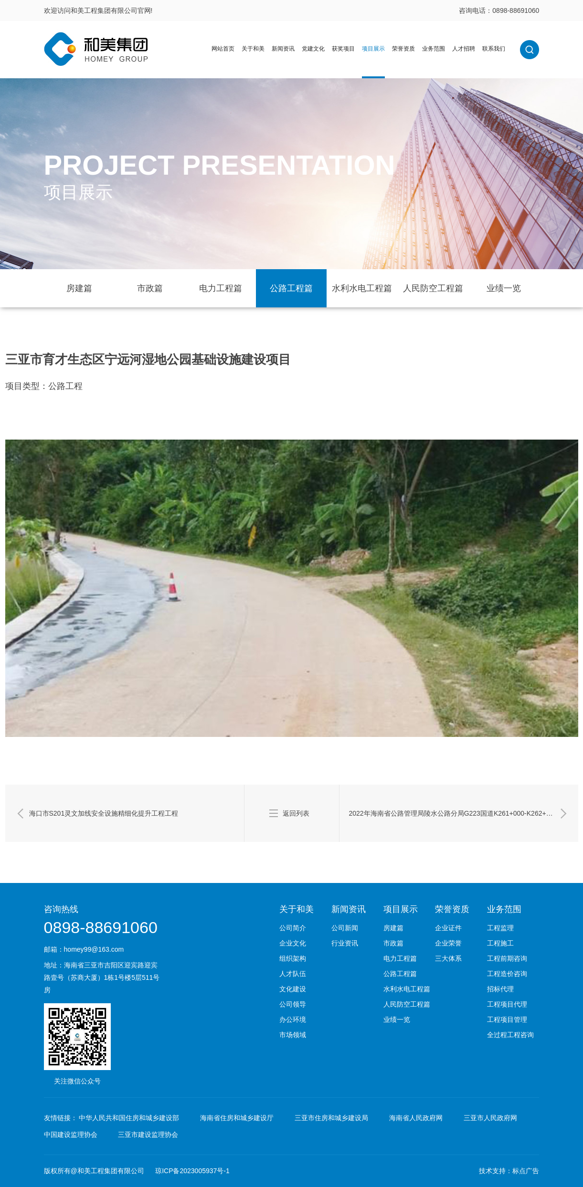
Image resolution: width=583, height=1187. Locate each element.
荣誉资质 (403, 48)
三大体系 (448, 958)
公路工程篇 (291, 288)
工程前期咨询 (507, 958)
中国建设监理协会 (70, 1134)
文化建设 (292, 989)
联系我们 (493, 48)
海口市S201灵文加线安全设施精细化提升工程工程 (104, 813)
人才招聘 (463, 48)
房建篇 (79, 288)
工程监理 (500, 928)
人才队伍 (292, 973)
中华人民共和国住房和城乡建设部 (129, 1118)
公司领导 (292, 1004)
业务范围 (433, 48)
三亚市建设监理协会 (148, 1134)
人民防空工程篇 (433, 288)
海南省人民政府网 (416, 1118)
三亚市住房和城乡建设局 (331, 1118)
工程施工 (500, 943)
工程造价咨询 (507, 973)
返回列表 (296, 813)
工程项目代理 (507, 1004)
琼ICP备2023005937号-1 (192, 1171)
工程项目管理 (507, 1019)
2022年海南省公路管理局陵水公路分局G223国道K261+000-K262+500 (453, 813)
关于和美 (253, 48)
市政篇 (150, 288)
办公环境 (292, 1019)
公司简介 (292, 928)
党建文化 (313, 48)
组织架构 (292, 958)
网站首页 (223, 48)
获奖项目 (343, 48)
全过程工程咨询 (510, 1035)
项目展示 (373, 48)
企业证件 (448, 928)
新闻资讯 (283, 48)
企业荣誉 (448, 943)
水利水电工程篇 (362, 288)
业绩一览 (504, 288)
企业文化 (292, 943)
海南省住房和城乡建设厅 (237, 1118)
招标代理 (500, 989)
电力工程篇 (220, 288)
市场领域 (292, 1035)
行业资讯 (344, 943)
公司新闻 (344, 928)
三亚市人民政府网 (490, 1118)
